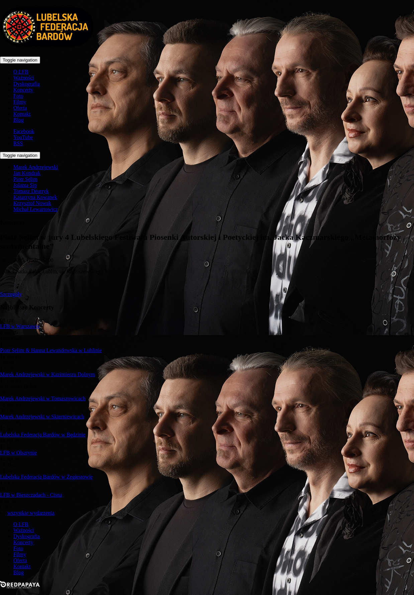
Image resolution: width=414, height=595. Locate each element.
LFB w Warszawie (19, 326)
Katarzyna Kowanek (35, 197)
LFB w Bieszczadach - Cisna (31, 495)
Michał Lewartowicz (35, 209)
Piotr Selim (25, 179)
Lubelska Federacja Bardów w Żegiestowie (46, 477)
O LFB (20, 72)
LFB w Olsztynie (18, 453)
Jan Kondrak (26, 173)
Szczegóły (11, 294)
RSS (18, 143)
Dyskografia (26, 84)
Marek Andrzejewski (35, 167)
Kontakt (22, 114)
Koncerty (23, 90)
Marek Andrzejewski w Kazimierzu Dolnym (47, 374)
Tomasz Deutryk (31, 191)
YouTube (23, 137)
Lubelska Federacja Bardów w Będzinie (43, 434)
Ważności (23, 78)
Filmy (19, 102)
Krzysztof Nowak (32, 203)
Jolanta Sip (25, 185)
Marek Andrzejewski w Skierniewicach (42, 416)
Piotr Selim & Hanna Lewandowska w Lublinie (51, 350)
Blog (18, 120)
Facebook (23, 131)
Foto (18, 96)
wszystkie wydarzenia (31, 513)
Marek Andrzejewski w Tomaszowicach (43, 398)
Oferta (20, 108)
